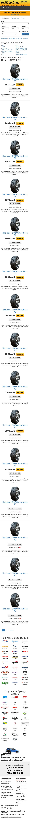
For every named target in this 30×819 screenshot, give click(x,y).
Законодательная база (21, 783)
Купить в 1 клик (15, 88)
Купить (20, 85)
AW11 (17, 45)
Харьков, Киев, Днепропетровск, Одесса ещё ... (13, 814)
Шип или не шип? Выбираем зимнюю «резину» (20, 798)
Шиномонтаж (19, 780)
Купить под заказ (15, 508)
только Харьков (24, 31)
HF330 (3, 52)
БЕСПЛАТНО (15, 14)
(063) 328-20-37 (24, 5)
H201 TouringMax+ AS (7, 49)
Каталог (5, 8)
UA (5, 797)
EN (3, 797)
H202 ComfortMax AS (7, 51)
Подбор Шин (5, 18)
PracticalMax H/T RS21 (21, 54)
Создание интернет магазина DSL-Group (11, 817)
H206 (17, 51)
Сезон (2, 31)
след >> (12, 630)
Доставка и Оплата (21, 781)
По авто (23, 18)
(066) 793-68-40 (14, 5)
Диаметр (23, 26)
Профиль (13, 26)
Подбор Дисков (15, 18)
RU (2, 797)
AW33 (3, 46)
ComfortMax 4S (19, 46)
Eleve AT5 (4, 48)
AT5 (3, 45)
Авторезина (9, 1)
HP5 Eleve (18, 52)
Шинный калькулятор (21, 795)
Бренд (2, 21)
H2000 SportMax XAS (21, 48)
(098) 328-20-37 (5, 5)
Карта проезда (5, 783)
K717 (3, 54)
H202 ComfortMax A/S (21, 49)
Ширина (3, 26)
